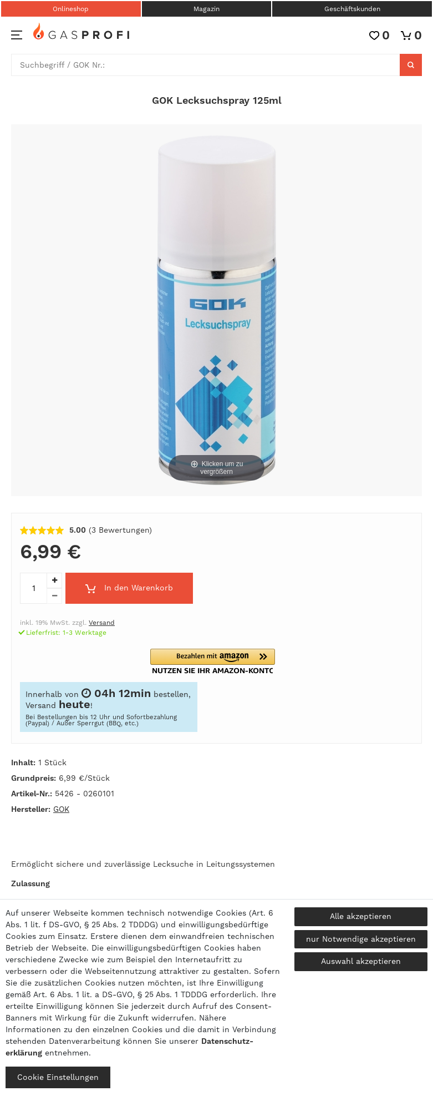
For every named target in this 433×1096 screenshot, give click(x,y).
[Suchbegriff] (206, 64)
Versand (102, 623)
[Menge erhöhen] (54, 580)
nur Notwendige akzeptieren (361, 939)
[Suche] (411, 65)
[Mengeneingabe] (33, 588)
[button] (212, 661)
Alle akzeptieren (360, 916)
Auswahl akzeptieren (361, 961)
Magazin (206, 9)
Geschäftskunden (352, 9)
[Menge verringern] (54, 596)
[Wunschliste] (379, 35)
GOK (61, 809)
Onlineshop (71, 9)
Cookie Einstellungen (58, 1077)
